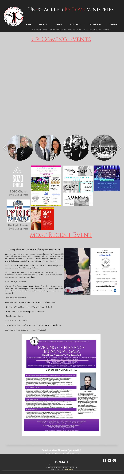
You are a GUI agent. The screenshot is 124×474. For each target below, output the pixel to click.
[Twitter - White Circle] (109, 460)
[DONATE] (62, 462)
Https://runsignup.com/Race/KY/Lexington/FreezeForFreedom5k (33, 325)
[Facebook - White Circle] (104, 460)
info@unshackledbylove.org (65, 453)
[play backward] (5, 147)
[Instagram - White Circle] (114, 460)
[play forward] (119, 147)
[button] (43, 24)
